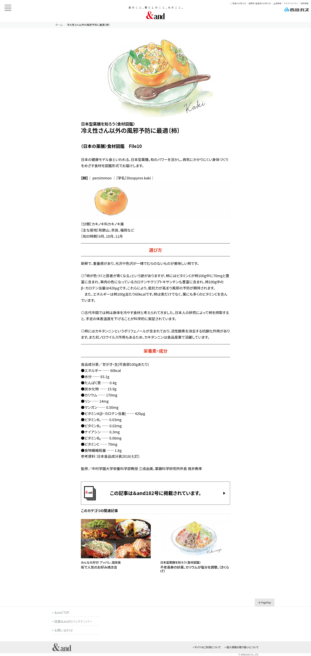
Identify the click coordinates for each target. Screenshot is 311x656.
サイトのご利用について (207, 647)
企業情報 (277, 3)
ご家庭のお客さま (238, 3)
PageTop (264, 602)
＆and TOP (61, 612)
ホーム (59, 25)
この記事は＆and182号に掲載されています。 (155, 492)
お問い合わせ (63, 630)
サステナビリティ (291, 3)
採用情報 (304, 3)
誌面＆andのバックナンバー (73, 621)
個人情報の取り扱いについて (242, 647)
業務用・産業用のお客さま (260, 3)
